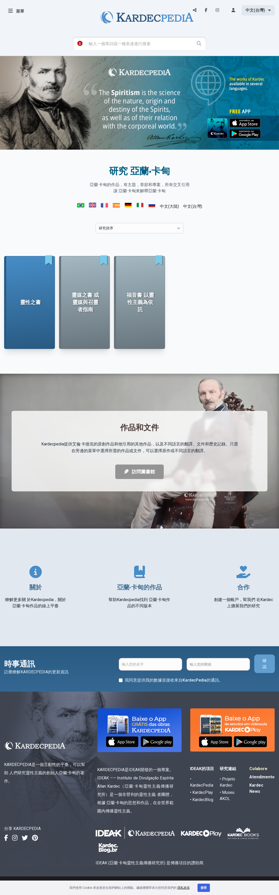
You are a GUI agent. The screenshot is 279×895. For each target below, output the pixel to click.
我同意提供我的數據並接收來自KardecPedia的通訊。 (174, 680)
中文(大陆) (169, 206)
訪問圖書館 (139, 471)
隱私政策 (183, 888)
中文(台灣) (192, 206)
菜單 (16, 10)
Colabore (258, 768)
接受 (204, 888)
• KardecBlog (201, 799)
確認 (264, 663)
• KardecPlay (201, 792)
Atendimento (262, 776)
